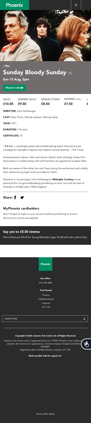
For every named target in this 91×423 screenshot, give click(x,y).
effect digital (49, 414)
